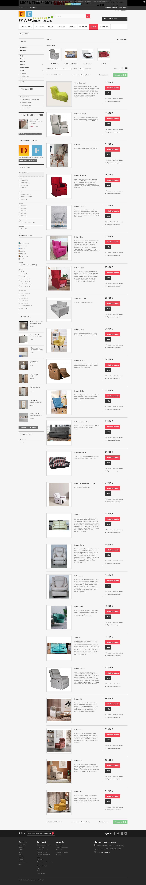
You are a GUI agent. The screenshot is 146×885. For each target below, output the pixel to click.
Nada (23, 271)
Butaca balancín (80, 114)
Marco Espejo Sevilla (36, 322)
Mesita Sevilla (34, 361)
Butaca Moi (78, 761)
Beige (22, 251)
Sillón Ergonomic (80, 83)
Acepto (68, 4)
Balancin (77, 144)
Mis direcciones (60, 849)
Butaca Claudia (79, 206)
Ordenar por (49, 68)
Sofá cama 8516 (80, 453)
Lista (126, 69)
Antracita (23, 246)
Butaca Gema (79, 268)
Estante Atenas (34, 413)
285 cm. (24, 213)
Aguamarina (24, 243)
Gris (22, 259)
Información (26, 89)
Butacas (24, 73)
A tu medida (26, 27)
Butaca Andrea (79, 576)
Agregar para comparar (113, 101)
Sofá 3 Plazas (25, 281)
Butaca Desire (79, 329)
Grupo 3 (24, 300)
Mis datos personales (62, 852)
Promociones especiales (31, 115)
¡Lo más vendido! (42, 849)
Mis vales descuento (62, 847)
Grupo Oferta (25, 293)
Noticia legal (25, 96)
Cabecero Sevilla (35, 348)
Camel (23, 253)
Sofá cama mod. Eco (81, 422)
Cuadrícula (121, 69)
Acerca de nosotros (27, 102)
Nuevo (24, 229)
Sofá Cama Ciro (80, 299)
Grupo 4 (24, 303)
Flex (23, 442)
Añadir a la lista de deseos (115, 98)
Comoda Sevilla (34, 335)
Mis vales (58, 854)
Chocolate (24, 256)
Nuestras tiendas (26, 108)
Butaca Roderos (80, 175)
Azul (22, 248)
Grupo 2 (24, 298)
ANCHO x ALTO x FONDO (29, 265)
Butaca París (78, 607)
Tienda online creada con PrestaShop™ (33, 880)
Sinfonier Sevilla (35, 387)
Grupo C (24, 308)
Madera (24, 199)
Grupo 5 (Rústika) (26, 305)
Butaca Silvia (79, 391)
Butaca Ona (78, 730)
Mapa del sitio (41, 873)
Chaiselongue (25, 76)
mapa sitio (124, 10)
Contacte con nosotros (110, 7)
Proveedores (26, 434)
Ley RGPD (40, 859)
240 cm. (24, 208)
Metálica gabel (25, 194)
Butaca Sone (78, 237)
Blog (38, 868)
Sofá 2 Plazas (25, 286)
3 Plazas (24, 276)
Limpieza (61, 27)
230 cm (24, 205)
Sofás (93, 27)
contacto (117, 10)
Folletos (104, 27)
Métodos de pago (26, 105)
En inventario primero (28, 222)
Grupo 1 (24, 295)
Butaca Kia (78, 699)
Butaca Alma (78, 791)
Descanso (39, 27)
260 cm (24, 210)
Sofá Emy (77, 514)
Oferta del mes (24, 67)
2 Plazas (24, 274)
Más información (75, 4)
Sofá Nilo (77, 637)
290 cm (24, 216)
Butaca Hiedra (79, 668)
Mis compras (59, 845)
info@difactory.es (105, 852)
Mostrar (76, 68)
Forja (50, 27)
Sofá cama (25, 79)
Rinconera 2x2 (25, 279)
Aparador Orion (34, 120)
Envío (23, 94)
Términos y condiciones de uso (30, 99)
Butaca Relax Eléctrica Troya (84, 483)
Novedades (25, 317)
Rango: (21, 235)
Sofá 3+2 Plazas (26, 284)
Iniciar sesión (123, 7)
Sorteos (39, 871)
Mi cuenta (60, 842)
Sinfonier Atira (34, 400)
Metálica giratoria (26, 196)
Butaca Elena (79, 545)
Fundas (72, 27)
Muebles (83, 27)
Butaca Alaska (79, 360)
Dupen (24, 439)
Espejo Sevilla (34, 374)
